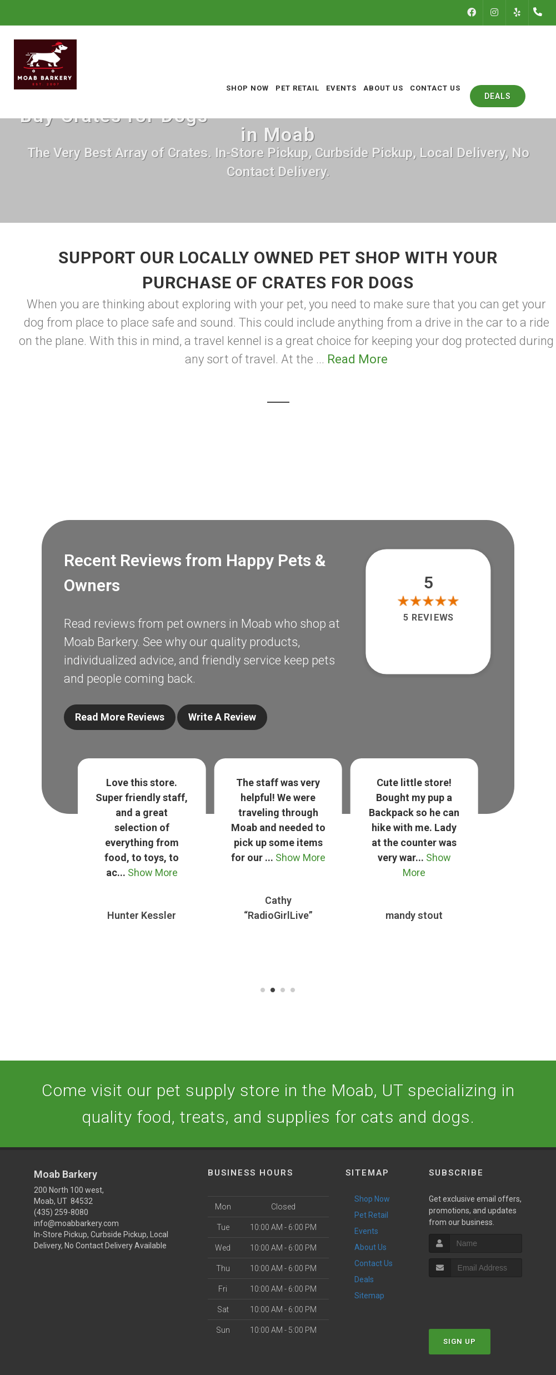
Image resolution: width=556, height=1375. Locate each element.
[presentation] (488, 1297)
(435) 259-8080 (61, 1211)
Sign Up (459, 1340)
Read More (357, 359)
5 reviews (428, 617)
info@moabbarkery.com (76, 1222)
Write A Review (222, 717)
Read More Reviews (119, 717)
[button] (263, 989)
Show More (153, 872)
